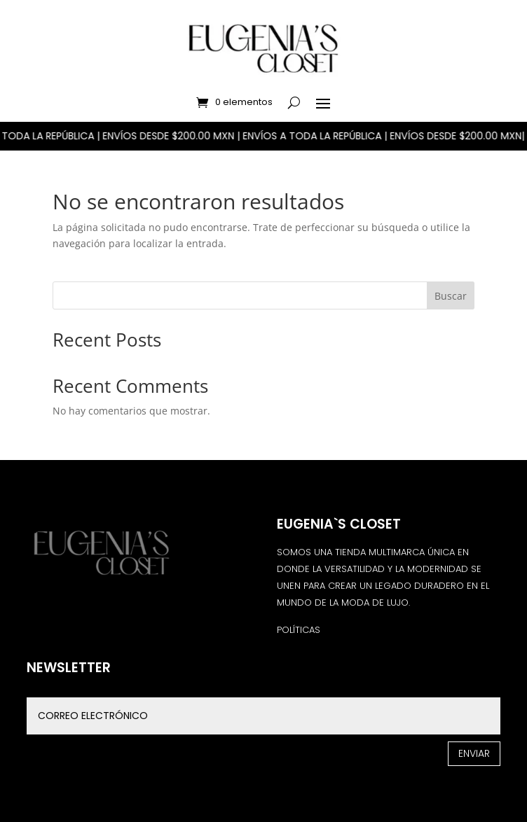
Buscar (450, 295)
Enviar (474, 753)
